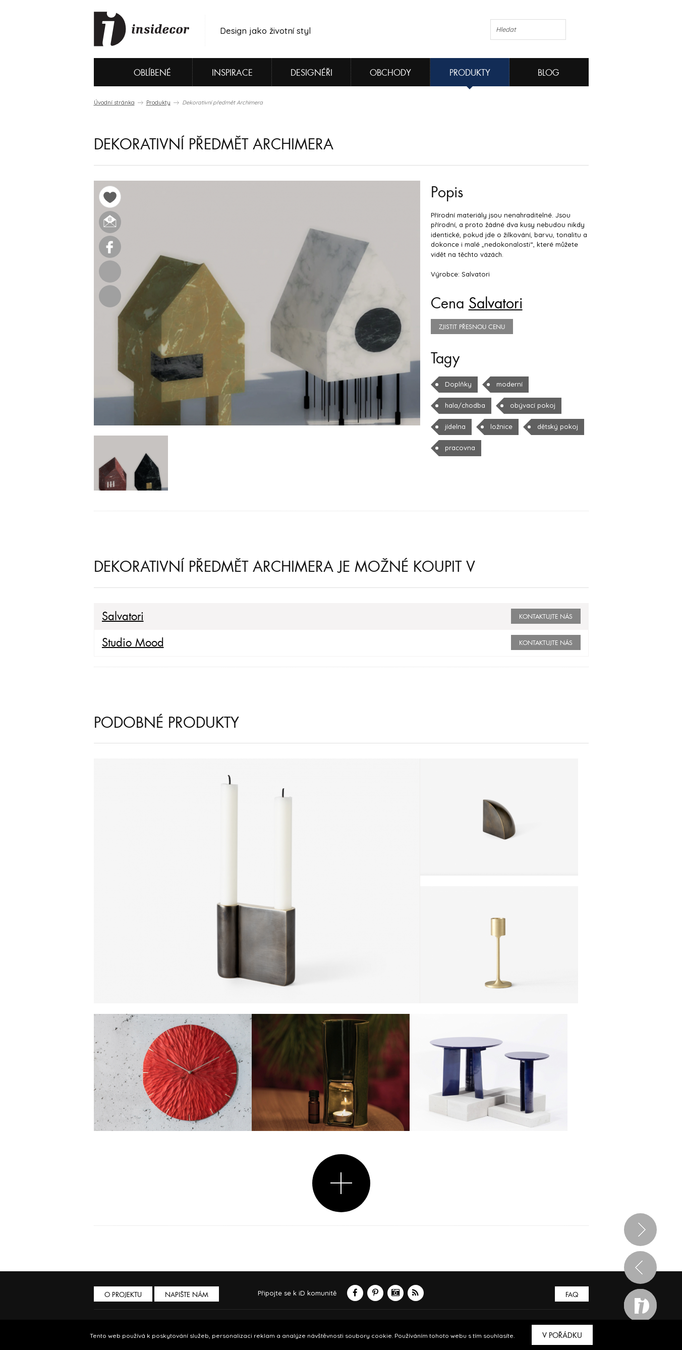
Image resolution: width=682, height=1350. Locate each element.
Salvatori (496, 304)
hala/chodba (465, 405)
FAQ (571, 1294)
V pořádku (562, 1335)
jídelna (455, 426)
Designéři (311, 73)
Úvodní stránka (114, 102)
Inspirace (232, 73)
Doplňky (458, 384)
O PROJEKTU (123, 1294)
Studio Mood (133, 643)
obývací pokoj (532, 405)
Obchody (390, 73)
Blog (548, 73)
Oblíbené (135, 72)
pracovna (460, 448)
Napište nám (186, 1294)
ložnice (501, 426)
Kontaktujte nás (546, 617)
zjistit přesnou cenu (472, 327)
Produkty (469, 73)
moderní (509, 384)
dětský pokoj (557, 426)
